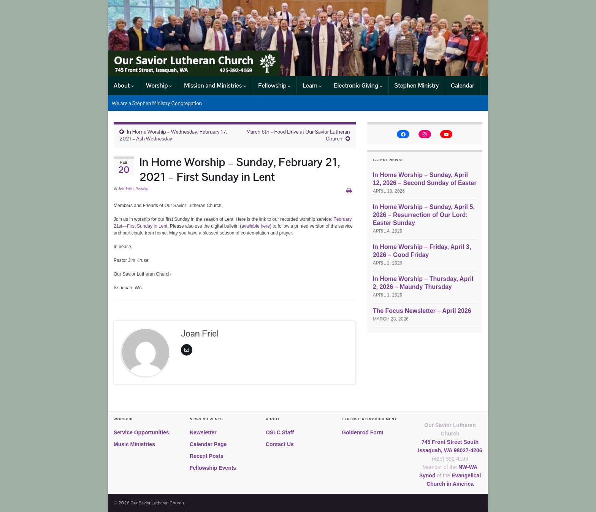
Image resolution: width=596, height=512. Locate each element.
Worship (159, 85)
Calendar (462, 85)
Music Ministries (134, 444)
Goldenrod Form (363, 432)
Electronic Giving (358, 85)
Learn (312, 85)
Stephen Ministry (417, 85)
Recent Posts (207, 456)
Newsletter (203, 432)
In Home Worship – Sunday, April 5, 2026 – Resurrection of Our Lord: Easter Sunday (424, 215)
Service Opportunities (141, 432)
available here (255, 226)
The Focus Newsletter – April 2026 (422, 311)
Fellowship (274, 85)
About (124, 85)
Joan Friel (125, 188)
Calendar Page (208, 444)
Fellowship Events (213, 468)
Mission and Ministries (215, 85)
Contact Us (280, 444)
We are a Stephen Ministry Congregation (157, 103)
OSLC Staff (280, 432)
